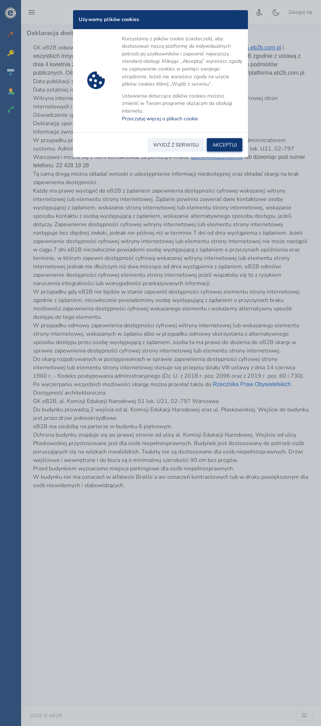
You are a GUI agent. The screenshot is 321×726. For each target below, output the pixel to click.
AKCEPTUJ (224, 144)
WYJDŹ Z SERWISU (176, 144)
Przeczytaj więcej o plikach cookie (160, 118)
